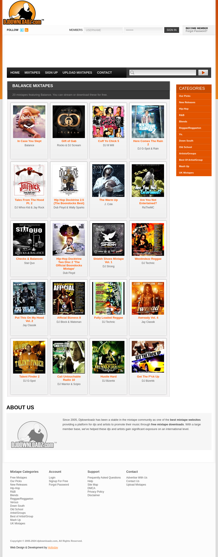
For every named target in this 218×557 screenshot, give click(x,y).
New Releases (187, 102)
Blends (183, 121)
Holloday (53, 547)
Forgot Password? (196, 31)
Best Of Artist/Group (191, 160)
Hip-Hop (184, 108)
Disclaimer (94, 495)
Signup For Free (58, 481)
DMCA (91, 488)
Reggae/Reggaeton (190, 128)
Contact (104, 72)
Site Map (93, 484)
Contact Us (132, 481)
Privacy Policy (96, 491)
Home (15, 72)
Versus (14, 502)
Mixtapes (32, 72)
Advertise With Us (136, 477)
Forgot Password (59, 484)
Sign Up (51, 72)
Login (52, 477)
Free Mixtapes (18, 477)
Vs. (181, 134)
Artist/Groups (18, 512)
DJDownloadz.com (23, 12)
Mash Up (184, 166)
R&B (181, 115)
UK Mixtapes (186, 172)
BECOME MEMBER (197, 28)
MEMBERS (76, 30)
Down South (186, 140)
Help (90, 481)
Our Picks (184, 96)
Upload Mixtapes (77, 72)
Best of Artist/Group (21, 516)
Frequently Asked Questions (104, 477)
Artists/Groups (187, 153)
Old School (185, 147)
